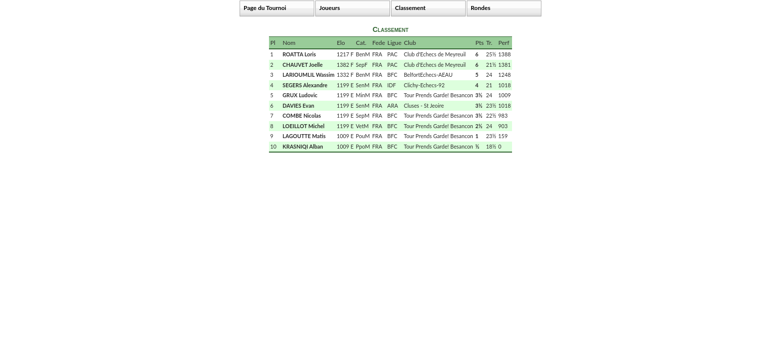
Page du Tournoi (265, 7)
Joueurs (329, 7)
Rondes (480, 7)
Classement (410, 7)
